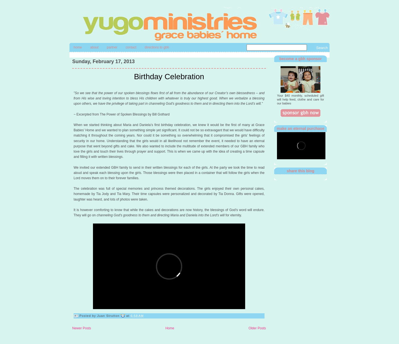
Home (78, 47)
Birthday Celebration (169, 76)
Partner (112, 47)
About (94, 47)
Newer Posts (81, 328)
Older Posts (257, 328)
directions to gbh (157, 47)
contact (131, 47)
